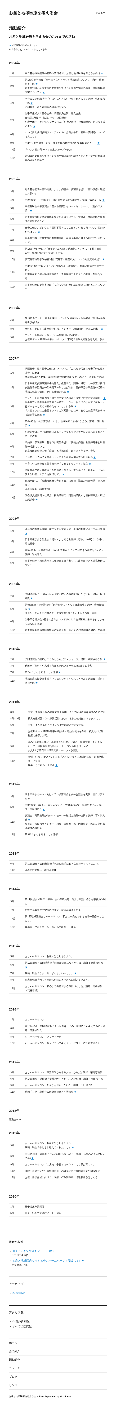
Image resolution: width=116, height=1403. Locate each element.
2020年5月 (19, 1292)
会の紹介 (14, 1351)
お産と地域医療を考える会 (33, 13)
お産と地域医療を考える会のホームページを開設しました (48, 1260)
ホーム (13, 1342)
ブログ (13, 1376)
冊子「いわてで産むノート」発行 (33, 1251)
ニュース (14, 1368)
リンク (13, 1385)
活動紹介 (14, 1359)
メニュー (100, 12)
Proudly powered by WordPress (55, 1396)
